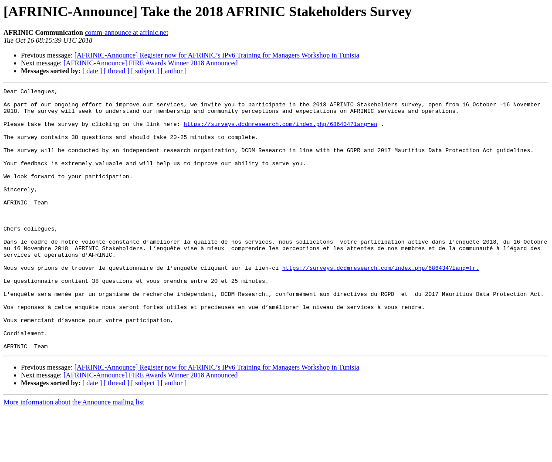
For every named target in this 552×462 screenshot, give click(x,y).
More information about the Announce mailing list (73, 454)
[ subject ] (145, 71)
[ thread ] (116, 71)
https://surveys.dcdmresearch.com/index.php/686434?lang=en (280, 132)
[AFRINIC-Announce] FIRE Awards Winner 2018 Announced (151, 63)
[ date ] (92, 71)
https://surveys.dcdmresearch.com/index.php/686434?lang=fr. (380, 304)
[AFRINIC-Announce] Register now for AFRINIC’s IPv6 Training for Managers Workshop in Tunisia (217, 55)
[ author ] (174, 71)
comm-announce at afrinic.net (126, 32)
